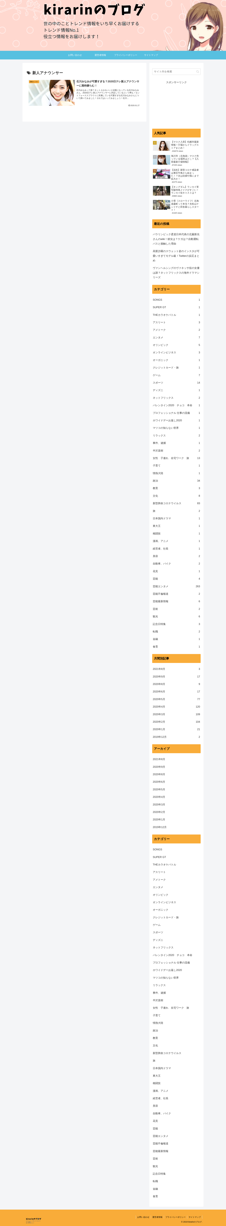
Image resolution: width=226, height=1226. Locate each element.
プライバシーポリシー (175, 1217)
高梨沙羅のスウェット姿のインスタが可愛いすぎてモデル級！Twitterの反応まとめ (176, 256)
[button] (197, 71)
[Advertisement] (176, 105)
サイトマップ (195, 1217)
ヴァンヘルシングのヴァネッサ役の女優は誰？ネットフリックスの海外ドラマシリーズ (176, 273)
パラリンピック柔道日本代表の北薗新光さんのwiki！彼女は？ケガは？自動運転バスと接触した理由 (176, 239)
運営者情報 (157, 1217)
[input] (176, 71)
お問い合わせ (143, 1217)
